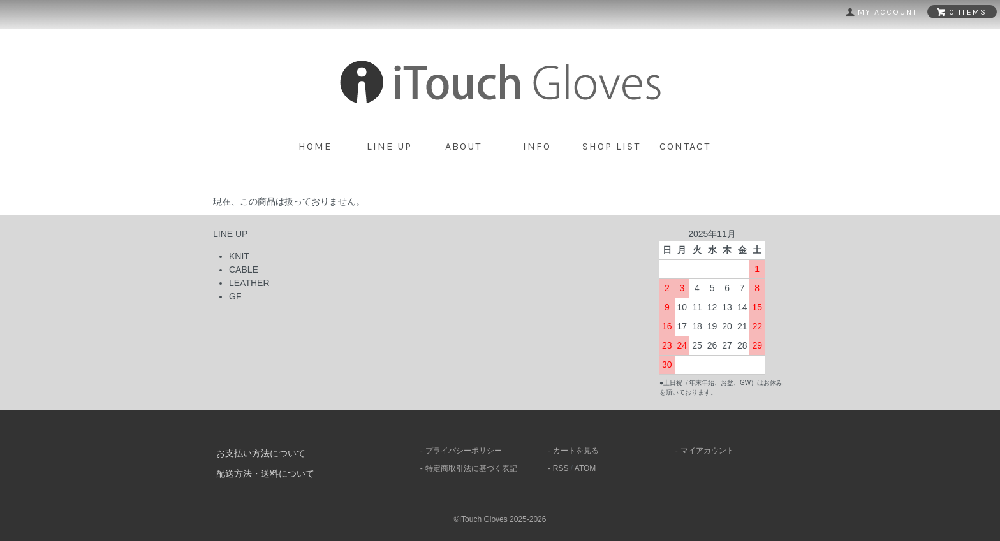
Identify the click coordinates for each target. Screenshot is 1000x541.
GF (235, 296)
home (315, 146)
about (463, 146)
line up (389, 146)
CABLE (243, 269)
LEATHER (249, 283)
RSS (561, 468)
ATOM (585, 468)
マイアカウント (707, 450)
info (537, 146)
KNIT (239, 256)
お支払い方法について (260, 453)
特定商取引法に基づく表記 (471, 468)
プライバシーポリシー (463, 450)
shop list (611, 146)
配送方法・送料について (265, 473)
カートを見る (576, 450)
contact (684, 146)
